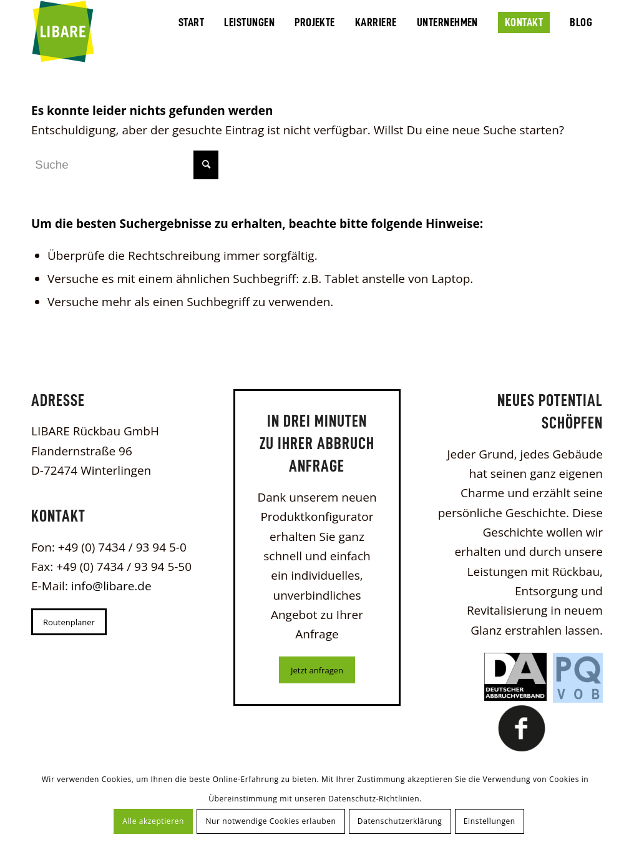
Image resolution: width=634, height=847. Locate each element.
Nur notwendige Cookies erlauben (270, 821)
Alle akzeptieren (153, 821)
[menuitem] (191, 21)
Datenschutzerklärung (400, 821)
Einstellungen (489, 821)
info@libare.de (111, 586)
